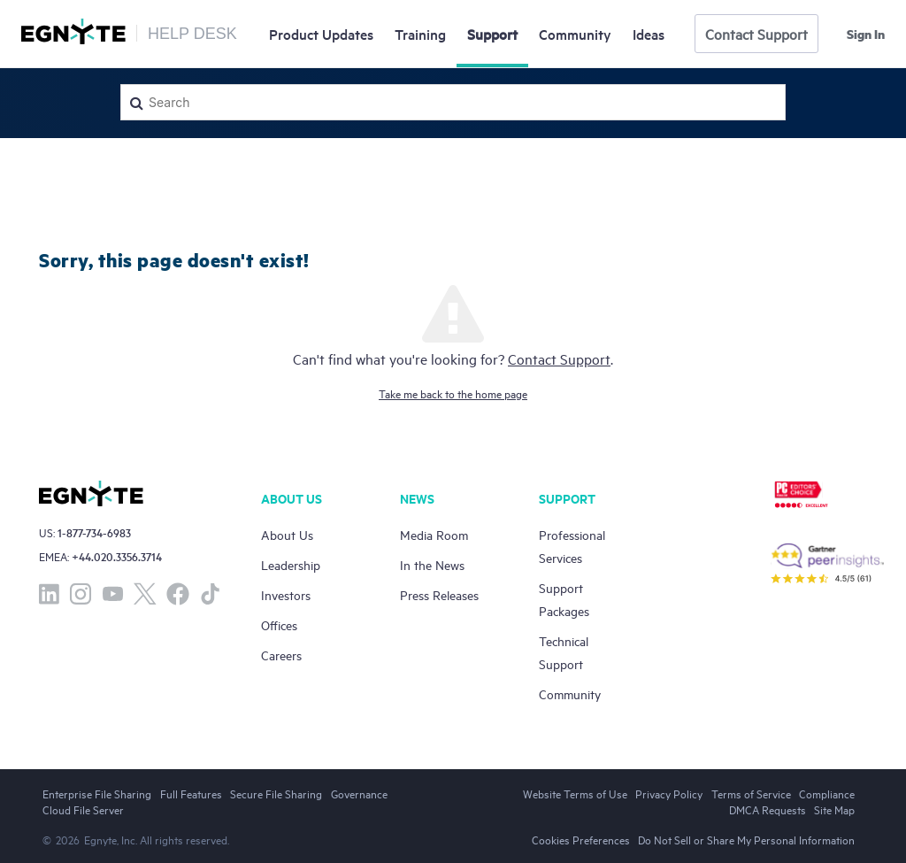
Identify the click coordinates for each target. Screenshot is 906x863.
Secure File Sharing (276, 793)
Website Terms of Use (575, 793)
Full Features (191, 793)
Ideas (648, 33)
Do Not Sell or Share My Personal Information (746, 839)
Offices (279, 624)
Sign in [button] (866, 33)
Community (575, 33)
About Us (287, 534)
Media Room (434, 534)
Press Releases (439, 594)
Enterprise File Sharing (96, 793)
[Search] (453, 102)
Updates (321, 33)
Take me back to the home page (453, 393)
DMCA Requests (767, 809)
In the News (432, 564)
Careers (281, 654)
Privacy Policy (669, 793)
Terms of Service (751, 793)
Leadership (290, 564)
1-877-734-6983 (94, 532)
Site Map (834, 809)
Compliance (827, 793)
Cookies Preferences (581, 839)
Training (420, 33)
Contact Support (756, 33)
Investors (286, 594)
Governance (359, 793)
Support (492, 33)
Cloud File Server (83, 809)
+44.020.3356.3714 (117, 556)
